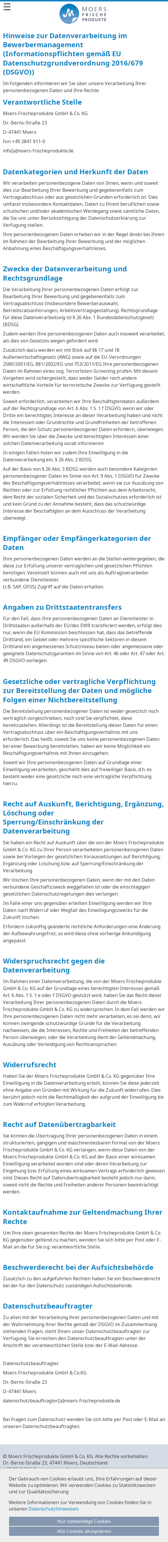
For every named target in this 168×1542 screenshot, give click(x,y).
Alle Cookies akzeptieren (84, 1531)
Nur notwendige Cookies (84, 1521)
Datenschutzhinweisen (53, 1509)
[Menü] (84, 6)
